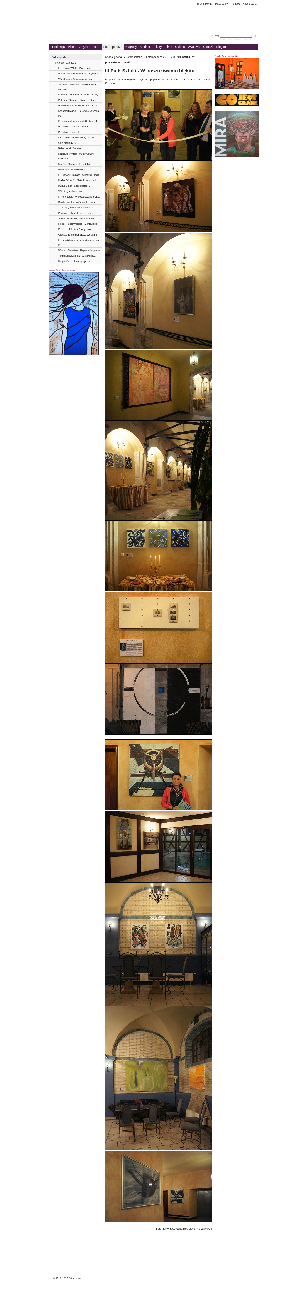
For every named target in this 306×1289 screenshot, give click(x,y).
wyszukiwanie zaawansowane (236, 39)
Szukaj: (232, 35)
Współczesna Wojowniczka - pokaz (77, 79)
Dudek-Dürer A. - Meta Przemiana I (77, 180)
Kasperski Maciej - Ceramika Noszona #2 (78, 242)
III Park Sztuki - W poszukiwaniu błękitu (79, 196)
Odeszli (208, 47)
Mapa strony (221, 3)
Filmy (168, 47)
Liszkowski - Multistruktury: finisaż (76, 137)
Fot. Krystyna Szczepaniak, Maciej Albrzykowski (184, 1228)
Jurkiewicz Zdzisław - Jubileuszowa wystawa (77, 86)
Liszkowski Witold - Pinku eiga (74, 68)
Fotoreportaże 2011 (65, 62)
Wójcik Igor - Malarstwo (70, 191)
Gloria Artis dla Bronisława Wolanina (77, 234)
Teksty (157, 47)
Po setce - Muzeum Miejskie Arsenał (77, 121)
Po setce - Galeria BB (69, 132)
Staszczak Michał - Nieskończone (76, 218)
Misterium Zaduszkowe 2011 (73, 169)
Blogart (221, 47)
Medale (145, 47)
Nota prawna (250, 3)
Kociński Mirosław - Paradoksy (74, 164)
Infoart (96, 47)
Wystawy (194, 47)
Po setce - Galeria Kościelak (73, 126)
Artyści (84, 47)
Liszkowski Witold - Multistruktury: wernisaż (76, 156)
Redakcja (58, 47)
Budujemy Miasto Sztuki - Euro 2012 (77, 105)
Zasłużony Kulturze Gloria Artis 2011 (77, 207)
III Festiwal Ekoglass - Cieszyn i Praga (78, 175)
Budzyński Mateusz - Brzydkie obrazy (78, 94)
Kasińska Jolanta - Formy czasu (75, 229)
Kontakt (236, 3)
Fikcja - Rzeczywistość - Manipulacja (77, 224)
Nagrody (131, 47)
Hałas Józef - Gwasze (70, 148)
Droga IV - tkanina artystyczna (74, 261)
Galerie (180, 47)
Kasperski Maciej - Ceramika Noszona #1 (78, 113)
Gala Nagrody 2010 (68, 143)
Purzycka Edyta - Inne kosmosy (75, 213)
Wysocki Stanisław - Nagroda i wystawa (79, 250)
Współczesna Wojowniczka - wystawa (78, 73)
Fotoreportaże (112, 47)
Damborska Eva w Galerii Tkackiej (76, 202)
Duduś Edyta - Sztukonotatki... (74, 185)
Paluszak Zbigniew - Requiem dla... (77, 100)
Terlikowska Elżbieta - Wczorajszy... (77, 255)
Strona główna (204, 3)
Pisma (72, 47)
